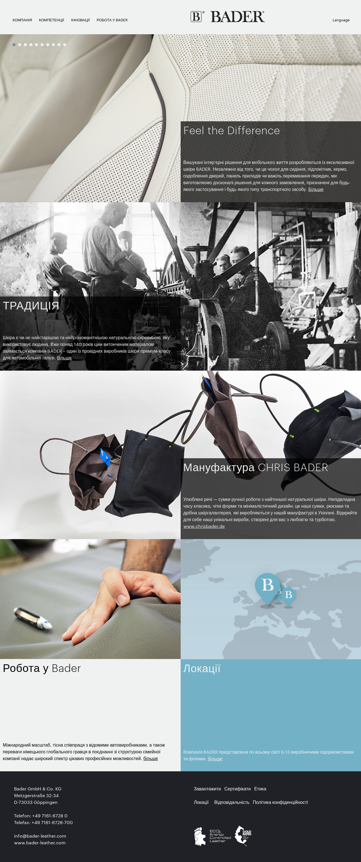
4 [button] (31, 44)
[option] (180, 118)
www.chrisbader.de (204, 526)
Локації (201, 802)
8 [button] (53, 44)
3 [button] (25, 44)
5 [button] (36, 44)
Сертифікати (237, 789)
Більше (315, 189)
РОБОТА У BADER (112, 19)
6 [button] (42, 44)
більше (64, 358)
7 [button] (48, 44)
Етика (260, 789)
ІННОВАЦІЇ (80, 19)
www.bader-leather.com (40, 842)
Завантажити (207, 789)
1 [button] (14, 44)
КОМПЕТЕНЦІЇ (51, 19)
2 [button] (19, 44)
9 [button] (59, 44)
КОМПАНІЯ (22, 19)
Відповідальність (231, 802)
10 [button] (64, 44)
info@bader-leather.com (40, 836)
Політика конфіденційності (280, 802)
